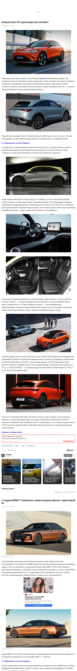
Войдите (57, 39)
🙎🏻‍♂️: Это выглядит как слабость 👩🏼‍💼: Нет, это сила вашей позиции (14, 556)
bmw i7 (4, 564)
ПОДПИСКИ (72, 668)
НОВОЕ (45, 668)
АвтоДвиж (9, 2)
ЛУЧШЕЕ (58, 668)
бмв (26, 564)
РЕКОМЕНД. (31, 668)
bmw (10, 564)
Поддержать (68, 2)
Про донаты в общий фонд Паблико (10, 560)
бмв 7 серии (34, 564)
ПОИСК (17, 668)
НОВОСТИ (4, 668)
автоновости (19, 564)
